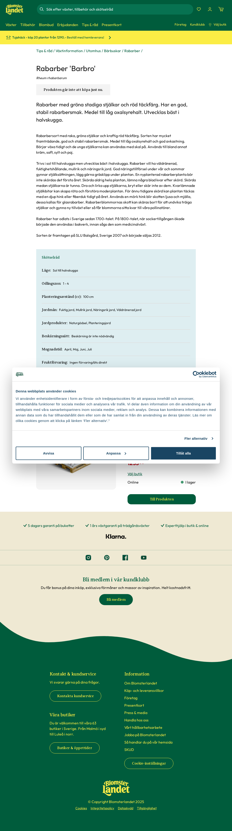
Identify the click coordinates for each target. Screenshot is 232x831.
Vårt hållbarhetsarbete (143, 727)
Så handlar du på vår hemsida (148, 742)
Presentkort (134, 705)
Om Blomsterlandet (140, 683)
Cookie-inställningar (149, 763)
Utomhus (93, 50)
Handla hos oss (136, 720)
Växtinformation (69, 50)
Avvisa (48, 453)
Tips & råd (44, 50)
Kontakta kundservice (75, 696)
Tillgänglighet (147, 808)
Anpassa (116, 453)
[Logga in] (209, 9)
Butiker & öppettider (74, 748)
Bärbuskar (112, 50)
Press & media (135, 712)
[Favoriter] (198, 9)
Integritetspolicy (102, 808)
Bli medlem (116, 600)
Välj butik (217, 24)
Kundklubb (197, 24)
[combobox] (119, 9)
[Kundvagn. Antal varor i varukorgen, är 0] (220, 9)
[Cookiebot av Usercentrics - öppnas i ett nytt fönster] (196, 374)
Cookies (81, 808)
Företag (180, 24)
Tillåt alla (183, 453)
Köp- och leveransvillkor (144, 690)
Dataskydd (125, 808)
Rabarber (132, 50)
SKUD (129, 749)
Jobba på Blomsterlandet (145, 734)
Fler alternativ (196, 438)
